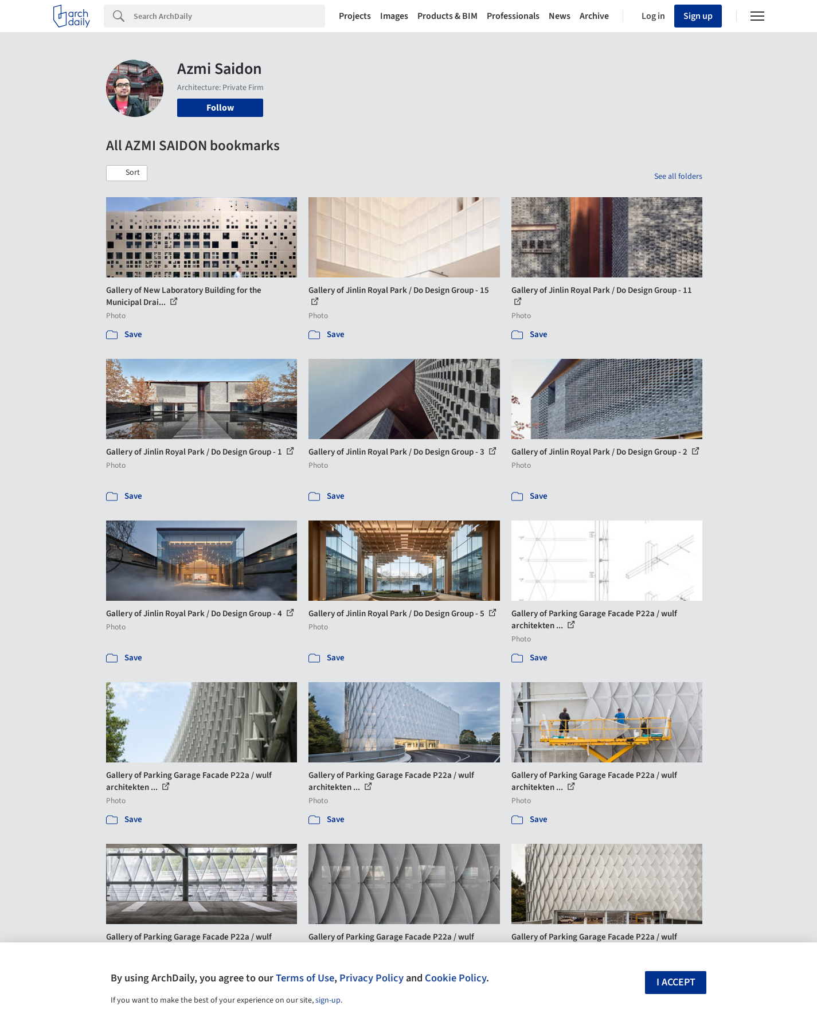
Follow (220, 107)
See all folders (678, 177)
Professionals (513, 16)
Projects (355, 16)
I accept (675, 982)
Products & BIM (447, 16)
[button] (126, 173)
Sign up (698, 16)
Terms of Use (305, 978)
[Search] (229, 16)
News (559, 16)
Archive (594, 16)
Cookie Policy (455, 978)
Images (394, 16)
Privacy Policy (371, 978)
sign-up (328, 1000)
